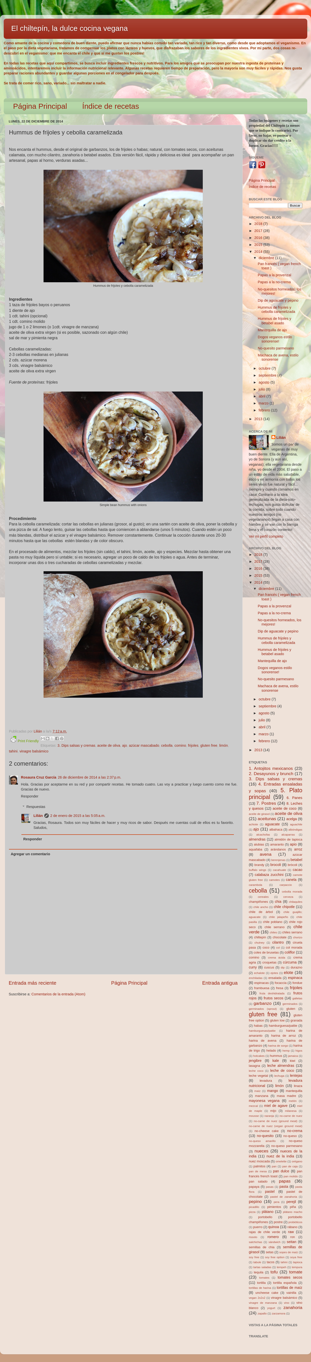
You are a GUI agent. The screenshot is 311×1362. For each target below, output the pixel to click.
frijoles (193, 745)
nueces (261, 1150)
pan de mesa (258, 1171)
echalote (259, 972)
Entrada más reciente (32, 983)
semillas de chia (261, 1247)
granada (296, 1020)
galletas (297, 998)
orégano (297, 1161)
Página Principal (40, 106)
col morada (294, 947)
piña (293, 1207)
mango (272, 1091)
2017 (258, 231)
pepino (255, 1201)
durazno (296, 967)
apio (293, 844)
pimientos (274, 1207)
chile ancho (260, 907)
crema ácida (276, 957)
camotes (274, 879)
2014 (258, 252)
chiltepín (260, 937)
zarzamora (278, 1313)
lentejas (296, 1076)
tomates (264, 1277)
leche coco (256, 1070)
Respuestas (35, 807)
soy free (254, 1257)
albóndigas (295, 829)
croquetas (269, 962)
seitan (291, 1242)
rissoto (253, 1237)
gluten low (277, 1020)
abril (262, 396)
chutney (259, 942)
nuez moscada (259, 1161)
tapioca (297, 1262)
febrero (265, 410)
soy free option (274, 1257)
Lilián (38, 816)
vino (286, 1302)
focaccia (281, 983)
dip (283, 967)
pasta (283, 1187)
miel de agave (276, 1106)
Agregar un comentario (30, 854)
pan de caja (290, 1166)
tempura (297, 1267)
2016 (258, 238)
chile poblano (272, 922)
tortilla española (285, 1283)
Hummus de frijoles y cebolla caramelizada (276, 309)
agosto (264, 382)
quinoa (273, 1227)
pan (274, 1166)
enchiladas (255, 977)
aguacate (272, 824)
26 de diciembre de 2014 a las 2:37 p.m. (89, 777)
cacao (297, 870)
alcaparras (288, 834)
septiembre (268, 375)
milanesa (290, 1110)
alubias (259, 844)
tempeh (281, 1267)
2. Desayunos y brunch (271, 773)
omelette (281, 1161)
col (278, 947)
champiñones (258, 902)
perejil (291, 1202)
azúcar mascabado (144, 745)
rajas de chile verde (264, 1232)
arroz (298, 849)
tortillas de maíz (289, 1288)
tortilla (261, 1283)
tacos (270, 1262)
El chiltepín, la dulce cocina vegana (69, 28)
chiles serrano (292, 932)
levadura (265, 1080)
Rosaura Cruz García (38, 777)
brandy (259, 865)
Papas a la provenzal (274, 275)
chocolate (279, 937)
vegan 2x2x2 (257, 1297)
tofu (274, 1271)
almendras (257, 839)
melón (293, 1100)
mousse (254, 1115)
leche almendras (280, 1066)
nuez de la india (280, 1156)
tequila (258, 1272)
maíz (257, 1090)
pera (276, 1201)
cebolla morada (292, 891)
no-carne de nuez (290, 1115)
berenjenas (278, 859)
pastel (269, 1191)
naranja (269, 1115)
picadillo (254, 1206)
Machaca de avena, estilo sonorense (278, 357)
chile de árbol (261, 912)
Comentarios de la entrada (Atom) (58, 994)
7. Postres (266, 803)
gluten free (208, 745)
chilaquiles (295, 901)
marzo (264, 403)
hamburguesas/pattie (262, 1030)
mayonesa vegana (264, 1101)
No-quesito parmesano (276, 348)
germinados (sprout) (263, 1008)
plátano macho (292, 1211)
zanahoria (292, 1307)
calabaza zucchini (269, 875)
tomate (295, 1271)
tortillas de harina (260, 1287)
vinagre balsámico (33, 751)
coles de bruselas (266, 952)
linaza (298, 1086)
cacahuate (279, 869)
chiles (273, 932)
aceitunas (267, 818)
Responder (29, 796)
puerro (257, 1227)
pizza (252, 1211)
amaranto (277, 844)
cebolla (167, 745)
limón (223, 745)
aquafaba (255, 849)
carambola (255, 884)
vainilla (291, 1293)
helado (271, 1050)
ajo (124, 745)
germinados (290, 1003)
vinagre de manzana (263, 1302)
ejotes (274, 972)
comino (180, 745)
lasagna (254, 1066)
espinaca (295, 978)
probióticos (295, 1222)
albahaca (275, 829)
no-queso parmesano (286, 1146)
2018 (258, 224)
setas (269, 1252)
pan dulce (281, 1171)
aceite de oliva (108, 745)
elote (288, 972)
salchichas (255, 1242)
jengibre (255, 1061)
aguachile (296, 824)
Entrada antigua (220, 983)
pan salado (258, 1181)
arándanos (278, 849)
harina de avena (262, 1040)
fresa (279, 988)
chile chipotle (284, 907)
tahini (13, 751)
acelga (291, 819)
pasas (270, 1186)
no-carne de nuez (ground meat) (275, 1121)
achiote (253, 824)
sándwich (274, 1242)
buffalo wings (257, 869)
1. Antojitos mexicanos (271, 768)
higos (298, 1050)
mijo (273, 1111)
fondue (297, 983)
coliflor (290, 952)
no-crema (294, 1131)
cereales (263, 896)
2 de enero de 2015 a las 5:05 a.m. (77, 816)
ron (292, 1237)
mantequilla (294, 1091)
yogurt (271, 1307)
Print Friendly (24, 739)
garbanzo (262, 1003)
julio (262, 389)
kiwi (292, 1061)
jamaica (293, 1055)
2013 (258, 419)
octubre (265, 368)
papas (285, 1181)
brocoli (275, 865)
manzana (261, 1096)
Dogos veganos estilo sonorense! (275, 339)
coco (265, 947)
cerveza (288, 896)
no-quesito (265, 1136)
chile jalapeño (278, 916)
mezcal (253, 1105)
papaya (254, 1187)
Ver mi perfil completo (266, 536)
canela (291, 880)
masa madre (286, 1096)
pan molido (291, 1176)
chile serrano (274, 927)
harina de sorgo (278, 1045)
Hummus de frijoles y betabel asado (274, 321)
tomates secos (290, 1277)
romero (273, 1237)
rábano (292, 1227)
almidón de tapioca (288, 839)
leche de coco (282, 1071)
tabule (257, 1262)
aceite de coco (285, 808)
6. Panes (294, 798)
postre (278, 1222)
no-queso (290, 1136)
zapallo (262, 1313)
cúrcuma (290, 962)
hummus (276, 1056)
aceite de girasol (259, 813)
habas (258, 1025)
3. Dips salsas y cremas (76, 745)
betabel (296, 860)
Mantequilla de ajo (272, 330)
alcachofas (263, 834)
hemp (286, 1050)
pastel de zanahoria (283, 1196)
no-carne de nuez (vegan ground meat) (275, 1126)
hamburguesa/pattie (283, 1025)
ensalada (275, 978)
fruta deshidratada (271, 993)
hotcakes (259, 1055)
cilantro (278, 942)
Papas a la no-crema (274, 282)
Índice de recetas (110, 106)
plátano (267, 1212)
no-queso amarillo (262, 1140)
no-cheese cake (267, 1131)
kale (275, 1061)
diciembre (267, 258)
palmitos (259, 1166)
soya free (296, 1257)
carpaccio (286, 884)
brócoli (292, 865)
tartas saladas (262, 1267)
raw (291, 1232)
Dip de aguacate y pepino (278, 300)
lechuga (279, 1075)
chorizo (297, 937)
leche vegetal (258, 1076)
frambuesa (261, 988)
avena (265, 854)
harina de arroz (283, 1035)
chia (278, 902)
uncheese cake (266, 1293)
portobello (265, 1217)
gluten (290, 1009)
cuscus (269, 967)
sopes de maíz (288, 1252)
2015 (258, 245)
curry (253, 967)
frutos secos (273, 998)
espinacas (261, 983)
